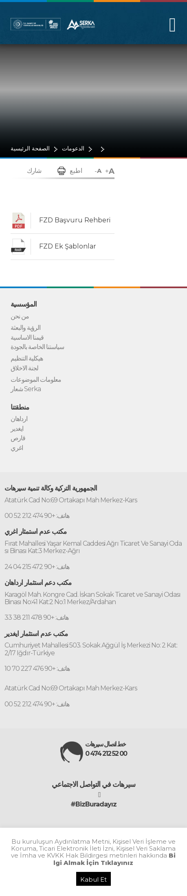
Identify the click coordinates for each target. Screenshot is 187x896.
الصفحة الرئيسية (30, 148)
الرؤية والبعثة (25, 328)
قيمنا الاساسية (27, 337)
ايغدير (17, 428)
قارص (18, 438)
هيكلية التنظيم (27, 358)
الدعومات (73, 148)
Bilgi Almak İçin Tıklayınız (114, 858)
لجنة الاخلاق (24, 368)
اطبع (76, 171)
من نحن (20, 316)
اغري (17, 448)
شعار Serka (26, 389)
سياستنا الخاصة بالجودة (37, 347)
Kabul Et (93, 879)
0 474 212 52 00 (106, 753)
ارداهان (19, 419)
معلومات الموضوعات (36, 379)
